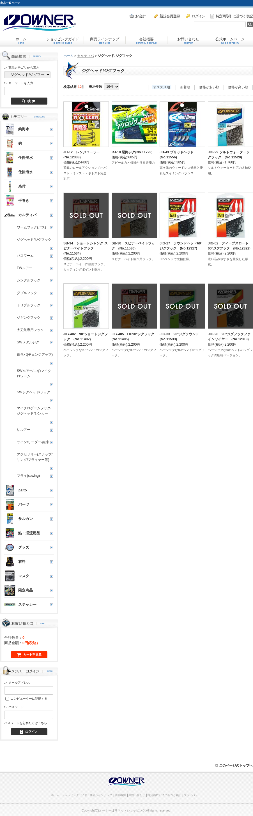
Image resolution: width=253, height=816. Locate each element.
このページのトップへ (234, 765)
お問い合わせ (188, 40)
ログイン (195, 16)
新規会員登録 (167, 16)
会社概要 (146, 40)
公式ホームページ (230, 40)
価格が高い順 (238, 87)
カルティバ (85, 55)
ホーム (20, 40)
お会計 (137, 16)
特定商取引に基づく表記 (231, 16)
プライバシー (192, 795)
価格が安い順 (209, 87)
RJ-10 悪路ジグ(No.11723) (132, 152)
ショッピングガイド (62, 40)
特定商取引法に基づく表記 (164, 795)
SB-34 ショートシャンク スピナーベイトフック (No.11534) (85, 248)
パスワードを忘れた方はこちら (25, 723)
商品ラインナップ (104, 40)
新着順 (185, 87)
